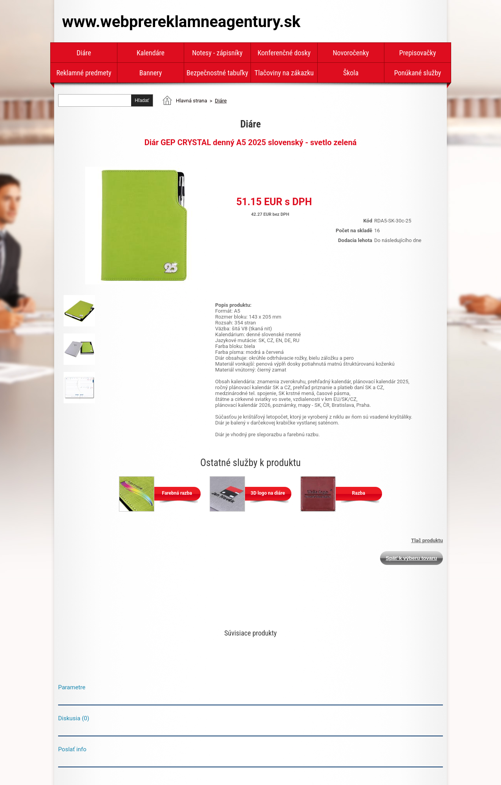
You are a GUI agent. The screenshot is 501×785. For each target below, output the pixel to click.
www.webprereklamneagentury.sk (181, 22)
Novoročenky (351, 53)
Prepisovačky (417, 53)
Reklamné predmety (83, 73)
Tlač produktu (427, 540)
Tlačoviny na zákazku (284, 73)
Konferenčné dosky (284, 53)
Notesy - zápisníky (217, 53)
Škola (350, 73)
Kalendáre (151, 53)
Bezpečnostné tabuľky (217, 73)
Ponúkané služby (417, 73)
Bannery (150, 73)
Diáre (84, 53)
